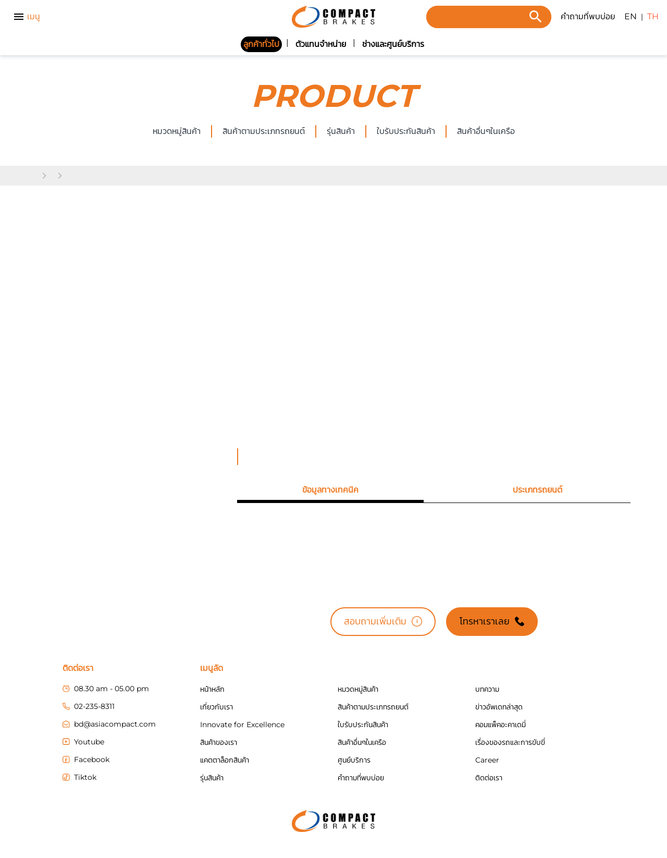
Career (487, 760)
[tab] (330, 489)
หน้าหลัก (212, 689)
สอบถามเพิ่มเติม (383, 621)
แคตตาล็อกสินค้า (224, 760)
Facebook (86, 759)
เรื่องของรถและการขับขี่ (510, 742)
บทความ (487, 689)
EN (630, 16)
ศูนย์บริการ (354, 760)
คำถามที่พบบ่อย (588, 16)
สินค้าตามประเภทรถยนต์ (264, 131)
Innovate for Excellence (242, 724)
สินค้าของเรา (218, 742)
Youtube (83, 741)
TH (653, 16)
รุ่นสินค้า (341, 131)
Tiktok (79, 777)
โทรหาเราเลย (492, 621)
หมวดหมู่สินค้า (177, 131)
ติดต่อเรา (488, 777)
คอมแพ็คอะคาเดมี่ (500, 724)
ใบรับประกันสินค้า (406, 131)
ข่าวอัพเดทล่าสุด (499, 707)
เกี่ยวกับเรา (216, 707)
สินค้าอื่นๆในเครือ (362, 742)
